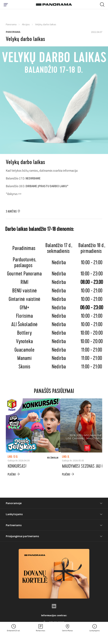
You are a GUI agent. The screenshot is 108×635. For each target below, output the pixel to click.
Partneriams (14, 525)
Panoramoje (14, 503)
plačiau (12, 474)
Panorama (11, 24)
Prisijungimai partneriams (22, 536)
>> (19, 194)
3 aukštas (11, 211)
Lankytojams (14, 514)
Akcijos (26, 24)
